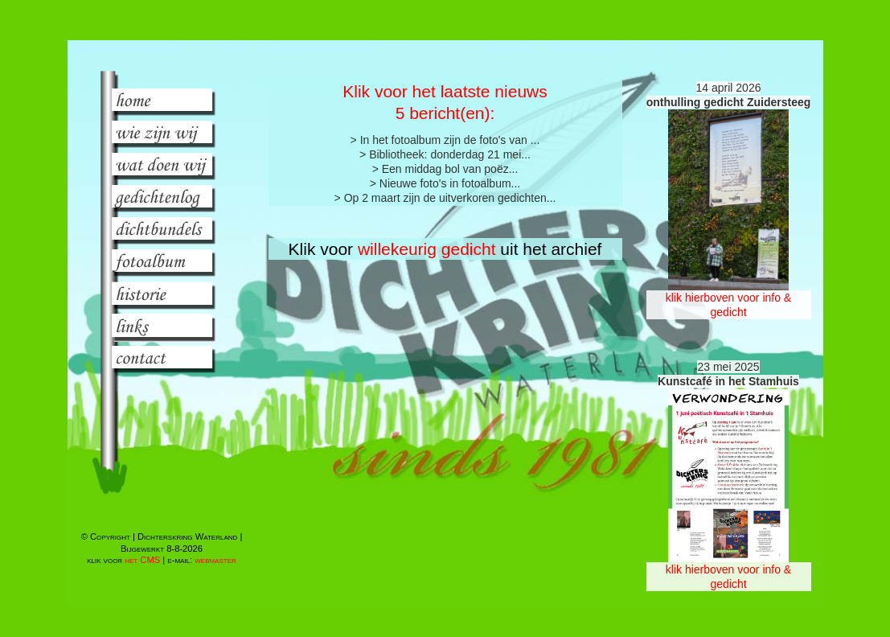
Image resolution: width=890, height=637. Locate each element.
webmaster (215, 560)
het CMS (142, 560)
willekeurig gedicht (427, 249)
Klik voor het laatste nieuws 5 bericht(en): (444, 102)
